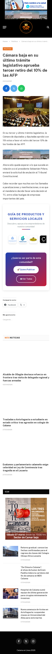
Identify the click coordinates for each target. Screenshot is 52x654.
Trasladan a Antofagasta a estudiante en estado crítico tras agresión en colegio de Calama (26, 422)
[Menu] (4, 27)
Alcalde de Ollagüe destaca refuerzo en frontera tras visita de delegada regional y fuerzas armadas (26, 377)
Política (8, 49)
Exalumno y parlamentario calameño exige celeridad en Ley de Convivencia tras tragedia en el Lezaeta (25, 467)
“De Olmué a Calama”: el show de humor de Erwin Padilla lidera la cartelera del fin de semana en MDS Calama (35, 573)
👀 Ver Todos (26, 279)
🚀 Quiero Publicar (26, 269)
